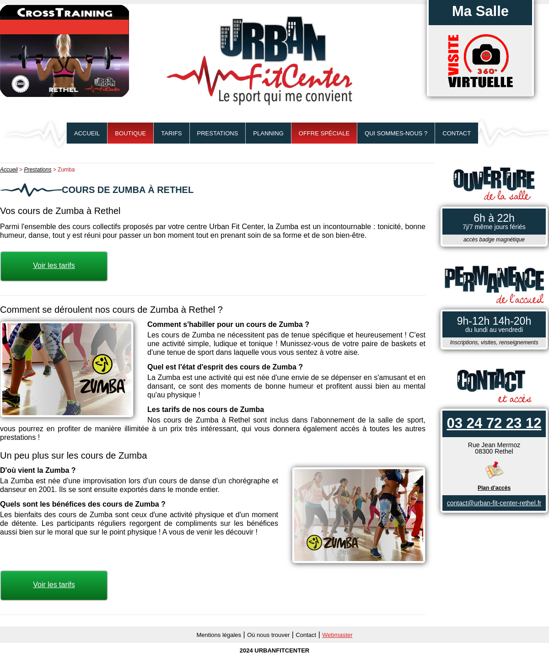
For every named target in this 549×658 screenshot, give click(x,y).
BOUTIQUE (130, 133)
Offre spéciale (324, 133)
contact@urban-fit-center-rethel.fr (494, 503)
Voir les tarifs (54, 265)
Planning (268, 133)
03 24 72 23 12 (494, 423)
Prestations (217, 133)
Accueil (87, 133)
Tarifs (171, 133)
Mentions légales (219, 634)
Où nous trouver (268, 634)
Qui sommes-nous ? (396, 133)
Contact (456, 133)
